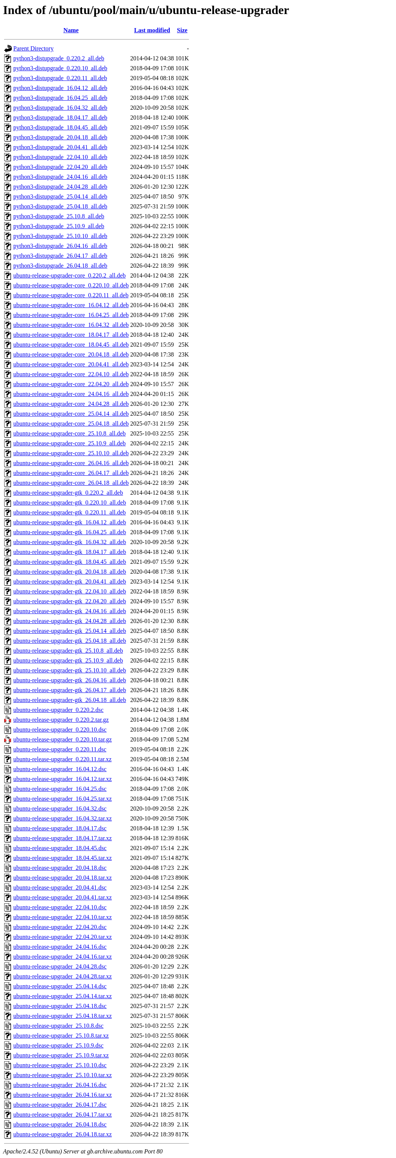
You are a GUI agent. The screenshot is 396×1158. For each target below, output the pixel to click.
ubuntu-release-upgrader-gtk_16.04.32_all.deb (69, 542)
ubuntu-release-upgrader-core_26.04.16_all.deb (71, 463)
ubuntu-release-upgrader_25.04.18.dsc (60, 1006)
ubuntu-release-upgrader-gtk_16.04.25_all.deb (69, 532)
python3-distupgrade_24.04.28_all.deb (60, 186)
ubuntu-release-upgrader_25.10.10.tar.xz (62, 1075)
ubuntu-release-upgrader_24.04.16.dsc (60, 946)
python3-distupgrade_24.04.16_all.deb (60, 177)
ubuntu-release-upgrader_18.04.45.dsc (60, 848)
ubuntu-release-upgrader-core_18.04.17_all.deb (71, 334)
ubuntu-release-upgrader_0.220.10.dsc (60, 729)
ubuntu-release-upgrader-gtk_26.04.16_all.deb (69, 680)
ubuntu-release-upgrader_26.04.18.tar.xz (62, 1134)
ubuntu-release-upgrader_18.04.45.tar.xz (62, 858)
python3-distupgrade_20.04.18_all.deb (60, 137)
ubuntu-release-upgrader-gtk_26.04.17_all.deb (69, 690)
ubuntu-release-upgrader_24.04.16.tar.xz (62, 956)
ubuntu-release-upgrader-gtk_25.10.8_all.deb (68, 650)
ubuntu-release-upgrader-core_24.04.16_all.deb (71, 394)
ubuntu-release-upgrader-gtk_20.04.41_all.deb (69, 581)
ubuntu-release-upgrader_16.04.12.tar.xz (62, 779)
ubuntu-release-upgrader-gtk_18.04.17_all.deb (69, 552)
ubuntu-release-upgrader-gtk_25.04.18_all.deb (69, 640)
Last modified (152, 30)
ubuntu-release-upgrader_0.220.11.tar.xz (62, 759)
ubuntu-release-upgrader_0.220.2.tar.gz (61, 719)
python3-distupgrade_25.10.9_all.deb (58, 226)
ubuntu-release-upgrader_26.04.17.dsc (60, 1104)
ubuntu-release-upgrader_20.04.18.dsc (60, 868)
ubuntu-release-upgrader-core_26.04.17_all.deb (71, 473)
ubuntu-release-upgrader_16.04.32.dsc (60, 808)
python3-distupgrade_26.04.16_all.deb (60, 246)
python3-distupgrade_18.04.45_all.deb (60, 127)
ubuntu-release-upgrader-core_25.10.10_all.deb (71, 453)
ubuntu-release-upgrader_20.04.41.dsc (60, 887)
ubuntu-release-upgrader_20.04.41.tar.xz (62, 897)
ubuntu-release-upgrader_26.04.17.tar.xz (62, 1114)
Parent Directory (33, 48)
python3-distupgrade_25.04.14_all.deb (60, 196)
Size (182, 30)
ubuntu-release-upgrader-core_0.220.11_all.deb (70, 295)
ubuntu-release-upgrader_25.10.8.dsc (58, 1025)
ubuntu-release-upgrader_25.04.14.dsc (60, 986)
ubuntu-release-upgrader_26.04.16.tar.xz (62, 1095)
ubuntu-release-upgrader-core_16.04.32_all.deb (71, 325)
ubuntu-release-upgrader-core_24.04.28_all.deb (71, 404)
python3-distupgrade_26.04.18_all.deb (60, 265)
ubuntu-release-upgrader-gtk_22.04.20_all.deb (69, 601)
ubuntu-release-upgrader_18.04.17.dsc (60, 828)
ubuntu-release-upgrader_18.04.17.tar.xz (62, 838)
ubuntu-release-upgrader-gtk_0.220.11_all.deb (69, 512)
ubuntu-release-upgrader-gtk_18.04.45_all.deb (69, 561)
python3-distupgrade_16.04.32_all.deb (60, 107)
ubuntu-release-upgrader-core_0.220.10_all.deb (71, 285)
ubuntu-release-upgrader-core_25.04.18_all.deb (71, 423)
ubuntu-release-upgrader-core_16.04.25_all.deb (71, 315)
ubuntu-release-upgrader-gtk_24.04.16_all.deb (69, 611)
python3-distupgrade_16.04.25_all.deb (60, 98)
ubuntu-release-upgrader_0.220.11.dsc (59, 749)
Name (71, 30)
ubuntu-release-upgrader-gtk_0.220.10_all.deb (69, 502)
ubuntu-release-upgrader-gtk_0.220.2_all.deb (68, 492)
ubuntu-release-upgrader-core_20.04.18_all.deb (71, 354)
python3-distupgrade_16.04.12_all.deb (60, 88)
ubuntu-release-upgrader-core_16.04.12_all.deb (71, 305)
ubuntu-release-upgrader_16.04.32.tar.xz (62, 818)
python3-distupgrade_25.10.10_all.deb (60, 236)
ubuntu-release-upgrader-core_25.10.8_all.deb (69, 433)
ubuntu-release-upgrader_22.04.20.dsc (60, 927)
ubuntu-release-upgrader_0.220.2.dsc (58, 710)
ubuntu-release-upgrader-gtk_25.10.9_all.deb (68, 660)
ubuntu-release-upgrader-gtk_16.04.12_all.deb (69, 522)
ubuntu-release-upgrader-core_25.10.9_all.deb (69, 443)
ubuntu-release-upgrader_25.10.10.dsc (60, 1065)
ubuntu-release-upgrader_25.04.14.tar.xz (62, 996)
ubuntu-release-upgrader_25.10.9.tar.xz (61, 1055)
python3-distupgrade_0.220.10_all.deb (60, 68)
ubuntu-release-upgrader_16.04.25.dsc (60, 789)
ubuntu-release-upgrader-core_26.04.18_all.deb (71, 483)
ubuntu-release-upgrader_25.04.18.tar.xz (62, 1016)
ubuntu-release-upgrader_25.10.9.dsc (58, 1045)
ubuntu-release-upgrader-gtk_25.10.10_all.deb (69, 670)
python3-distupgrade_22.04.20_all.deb (60, 167)
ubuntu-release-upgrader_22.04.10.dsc (60, 907)
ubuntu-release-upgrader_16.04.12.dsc (60, 769)
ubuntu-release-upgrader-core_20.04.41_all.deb (71, 364)
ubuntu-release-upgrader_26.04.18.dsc (60, 1124)
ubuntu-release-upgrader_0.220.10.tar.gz (62, 739)
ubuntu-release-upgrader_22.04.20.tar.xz (62, 937)
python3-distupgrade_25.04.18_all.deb (60, 206)
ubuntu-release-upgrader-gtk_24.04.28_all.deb (69, 621)
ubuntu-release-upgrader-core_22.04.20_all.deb (71, 384)
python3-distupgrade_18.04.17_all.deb (60, 117)
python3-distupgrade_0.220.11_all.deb (60, 78)
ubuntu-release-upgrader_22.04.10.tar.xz (62, 917)
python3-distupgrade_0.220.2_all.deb (58, 58)
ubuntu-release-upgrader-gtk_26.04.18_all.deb (69, 700)
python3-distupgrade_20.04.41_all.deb (60, 147)
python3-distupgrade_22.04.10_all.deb (60, 157)
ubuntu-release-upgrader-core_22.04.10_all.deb (71, 374)
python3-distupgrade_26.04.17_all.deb (60, 255)
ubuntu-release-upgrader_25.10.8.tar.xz (61, 1035)
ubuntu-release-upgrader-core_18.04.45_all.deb (71, 344)
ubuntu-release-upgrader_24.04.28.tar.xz (62, 976)
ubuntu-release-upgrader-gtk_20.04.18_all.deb (69, 571)
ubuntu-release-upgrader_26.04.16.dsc (60, 1085)
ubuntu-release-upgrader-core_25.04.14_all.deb (71, 413)
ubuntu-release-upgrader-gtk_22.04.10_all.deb (69, 591)
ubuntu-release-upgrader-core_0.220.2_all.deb (69, 275)
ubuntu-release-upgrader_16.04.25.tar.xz (62, 798)
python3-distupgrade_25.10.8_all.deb (58, 216)
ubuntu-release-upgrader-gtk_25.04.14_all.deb (69, 631)
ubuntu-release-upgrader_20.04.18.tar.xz (62, 877)
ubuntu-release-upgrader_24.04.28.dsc (60, 966)
